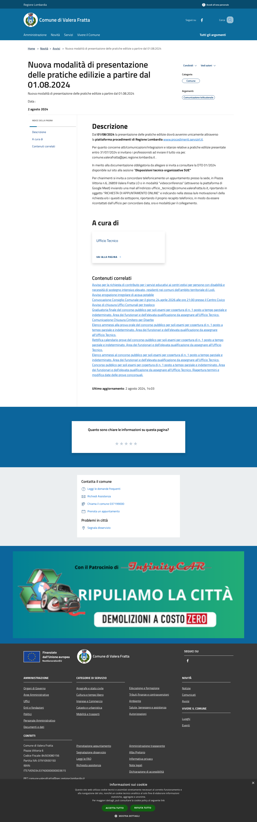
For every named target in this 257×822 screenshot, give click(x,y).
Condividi (190, 65)
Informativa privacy (141, 759)
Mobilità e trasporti (88, 714)
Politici (28, 714)
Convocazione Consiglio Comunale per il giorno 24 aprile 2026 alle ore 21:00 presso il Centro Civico (158, 299)
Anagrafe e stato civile (90, 688)
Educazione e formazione (144, 688)
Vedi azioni (209, 65)
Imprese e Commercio (89, 701)
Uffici (27, 701)
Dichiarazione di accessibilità (146, 771)
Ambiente (135, 701)
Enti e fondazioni (34, 707)
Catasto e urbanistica (89, 707)
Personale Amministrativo (39, 720)
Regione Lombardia (35, 5)
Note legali (135, 765)
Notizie (186, 688)
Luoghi (186, 719)
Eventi (186, 725)
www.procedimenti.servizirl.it (183, 139)
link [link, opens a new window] (163, 800)
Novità (44, 48)
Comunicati (189, 695)
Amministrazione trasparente (147, 746)
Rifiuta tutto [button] (142, 807)
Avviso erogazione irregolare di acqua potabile (123, 294)
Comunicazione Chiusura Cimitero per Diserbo (123, 319)
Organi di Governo (35, 688)
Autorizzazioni (138, 714)
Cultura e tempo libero (90, 695)
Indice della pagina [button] (42, 120)
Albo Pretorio (137, 752)
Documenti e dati (34, 727)
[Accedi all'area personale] (215, 5)
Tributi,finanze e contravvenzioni (149, 694)
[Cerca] (229, 20)
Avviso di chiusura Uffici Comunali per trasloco (123, 304)
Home (31, 48)
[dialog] (128, 800)
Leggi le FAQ (83, 759)
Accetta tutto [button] (115, 807)
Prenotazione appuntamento (93, 746)
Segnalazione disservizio (91, 752)
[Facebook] (197, 19)
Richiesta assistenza (88, 765)
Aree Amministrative (36, 695)
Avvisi (56, 48)
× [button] (253, 783)
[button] (128, 816)
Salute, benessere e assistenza (147, 707)
